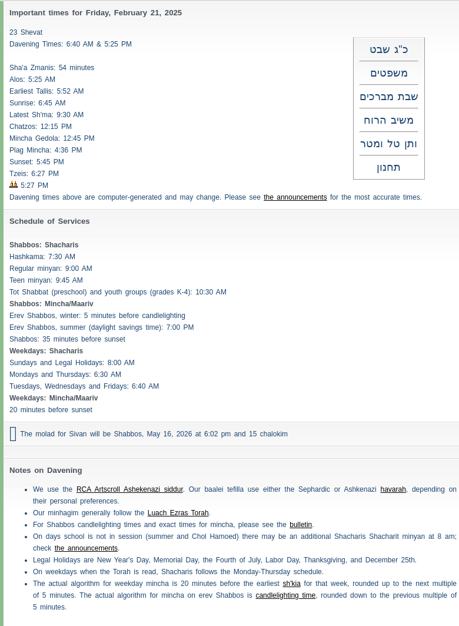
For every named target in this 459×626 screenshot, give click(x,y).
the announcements (295, 197)
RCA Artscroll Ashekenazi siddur (129, 489)
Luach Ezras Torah (178, 513)
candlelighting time (285, 595)
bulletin (301, 525)
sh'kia (292, 583)
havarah (392, 489)
